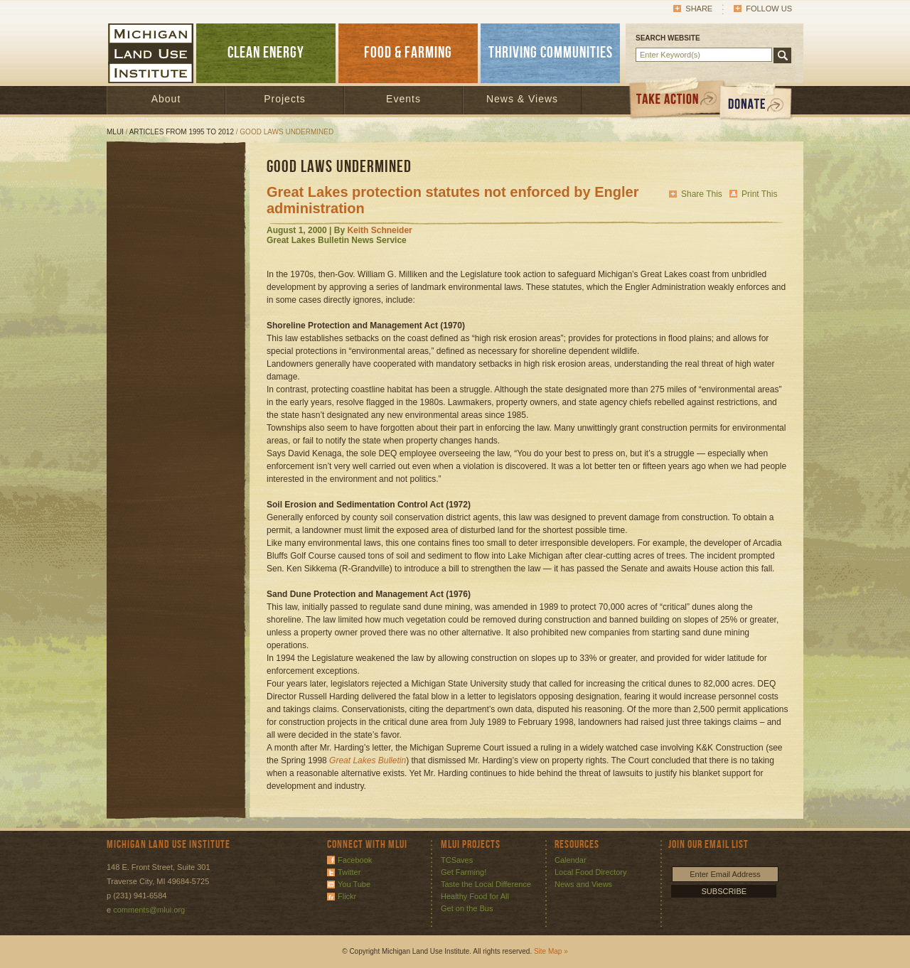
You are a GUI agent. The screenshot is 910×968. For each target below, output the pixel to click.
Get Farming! (463, 872)
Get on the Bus (467, 908)
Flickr (347, 896)
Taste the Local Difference (486, 884)
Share (698, 8)
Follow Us (769, 8)
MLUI (115, 132)
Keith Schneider (379, 230)
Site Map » (551, 951)
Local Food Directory (591, 872)
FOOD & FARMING (408, 53)
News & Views (522, 98)
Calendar (571, 860)
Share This (701, 194)
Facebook (355, 860)
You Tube (354, 884)
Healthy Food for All (475, 896)
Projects (285, 98)
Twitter (349, 872)
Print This (759, 194)
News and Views (583, 884)
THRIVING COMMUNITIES (550, 53)
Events (403, 98)
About (166, 98)
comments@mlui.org (149, 909)
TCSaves (457, 860)
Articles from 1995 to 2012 (181, 132)
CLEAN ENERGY (266, 53)
